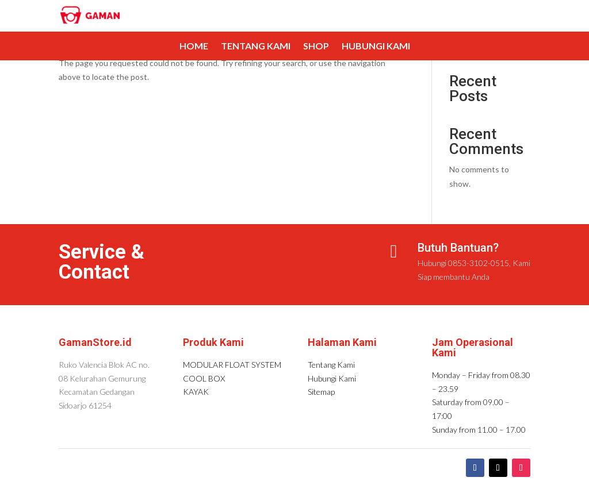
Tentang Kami (255, 46)
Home (193, 46)
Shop (316, 46)
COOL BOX (204, 378)
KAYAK (196, 392)
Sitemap (321, 392)
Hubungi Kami (376, 46)
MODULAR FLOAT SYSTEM (232, 364)
